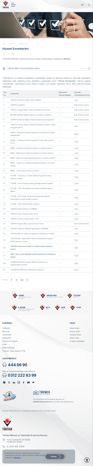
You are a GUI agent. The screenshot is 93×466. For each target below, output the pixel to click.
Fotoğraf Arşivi (75, 335)
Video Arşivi (74, 338)
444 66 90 (17, 365)
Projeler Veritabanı (77, 341)
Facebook (23, 382)
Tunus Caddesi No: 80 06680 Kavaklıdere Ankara (18, 441)
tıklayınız (67, 59)
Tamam (53, 456)
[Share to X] (16, 279)
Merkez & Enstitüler (10, 341)
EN (82, 5)
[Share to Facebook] (11, 279)
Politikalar (6, 328)
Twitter (9, 382)
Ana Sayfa (5, 43)
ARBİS (21, 295)
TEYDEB (77, 295)
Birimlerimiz (6, 338)
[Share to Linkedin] (22, 279)
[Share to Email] (27, 279)
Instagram (19, 382)
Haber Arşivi (74, 328)
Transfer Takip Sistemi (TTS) (14, 351)
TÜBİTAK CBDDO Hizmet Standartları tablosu (23, 68)
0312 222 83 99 (22, 375)
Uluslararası (7, 335)
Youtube (28, 382)
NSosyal (4, 382)
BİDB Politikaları (8, 348)
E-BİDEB (21, 307)
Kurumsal (11, 44)
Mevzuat (5, 331)
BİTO (48, 307)
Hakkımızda (23, 44)
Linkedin (14, 382)
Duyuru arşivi (75, 331)
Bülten (33, 382)
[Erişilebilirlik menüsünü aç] (87, 460)
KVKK (4, 344)
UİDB (63, 307)
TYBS (78, 307)
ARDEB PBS (51, 295)
